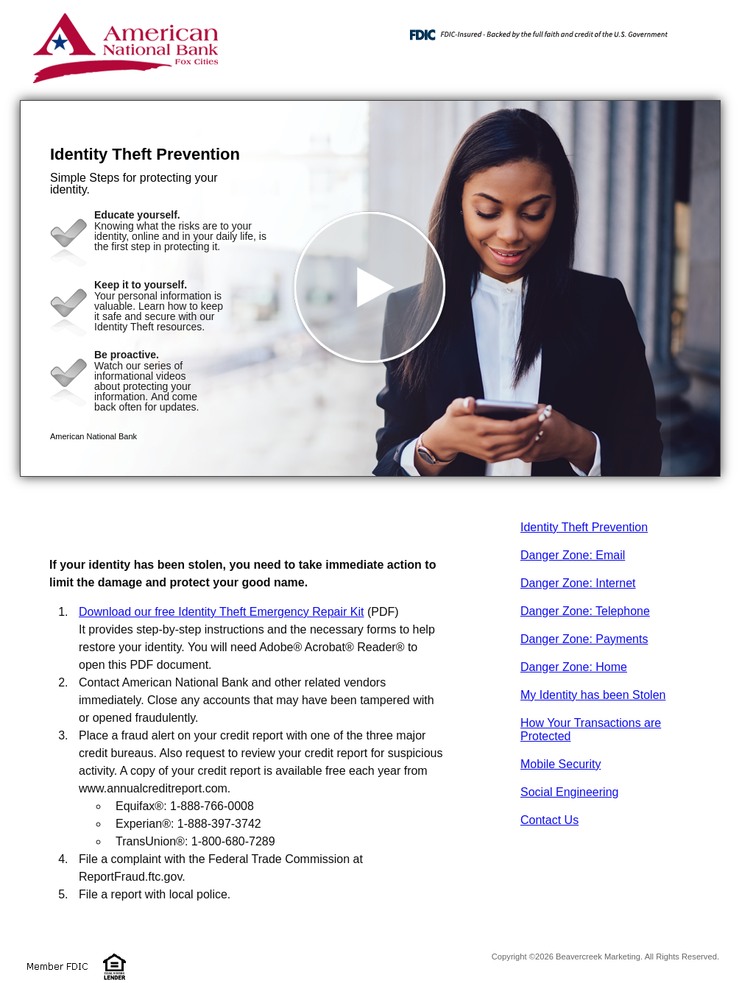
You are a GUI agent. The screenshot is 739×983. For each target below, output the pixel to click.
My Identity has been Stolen (592, 695)
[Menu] (697, 29)
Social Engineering (569, 792)
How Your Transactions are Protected (590, 729)
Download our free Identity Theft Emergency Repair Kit (221, 612)
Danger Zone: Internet (578, 583)
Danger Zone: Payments (584, 639)
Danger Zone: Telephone (585, 611)
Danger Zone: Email (572, 555)
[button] (370, 288)
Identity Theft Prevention (584, 527)
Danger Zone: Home (573, 667)
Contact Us (549, 820)
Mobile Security (560, 764)
